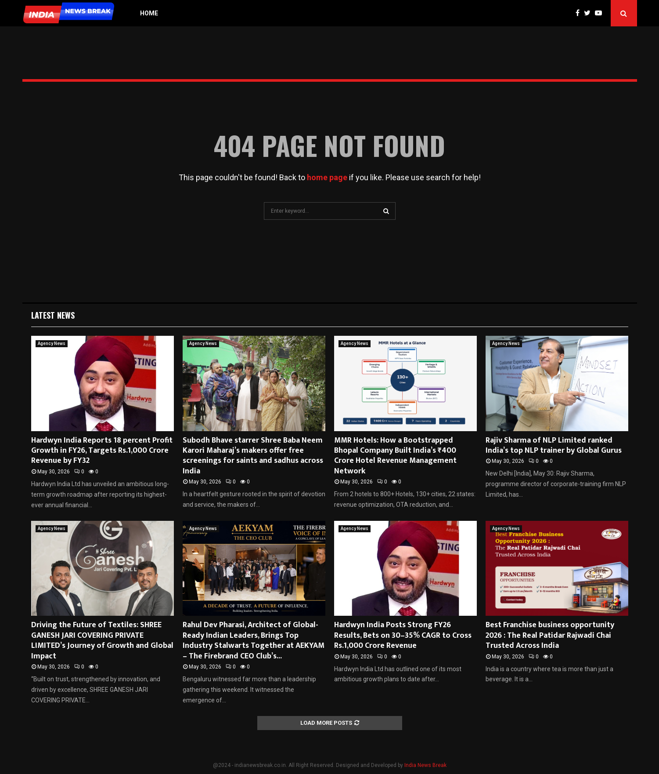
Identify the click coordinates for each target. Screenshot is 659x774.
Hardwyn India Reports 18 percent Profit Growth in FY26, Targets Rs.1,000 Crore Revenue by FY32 (102, 451)
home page (327, 177)
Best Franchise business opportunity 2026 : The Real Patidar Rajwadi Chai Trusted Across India (550, 635)
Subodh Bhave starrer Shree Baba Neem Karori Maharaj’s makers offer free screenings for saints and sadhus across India (253, 456)
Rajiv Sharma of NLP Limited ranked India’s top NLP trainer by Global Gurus (554, 445)
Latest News (53, 315)
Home (149, 13)
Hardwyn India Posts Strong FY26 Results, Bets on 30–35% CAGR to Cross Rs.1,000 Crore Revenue (403, 635)
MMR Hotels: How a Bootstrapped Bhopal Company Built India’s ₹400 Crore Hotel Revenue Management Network (395, 456)
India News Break (425, 765)
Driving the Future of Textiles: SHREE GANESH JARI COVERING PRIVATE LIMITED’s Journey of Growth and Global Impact (102, 640)
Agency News (51, 343)
